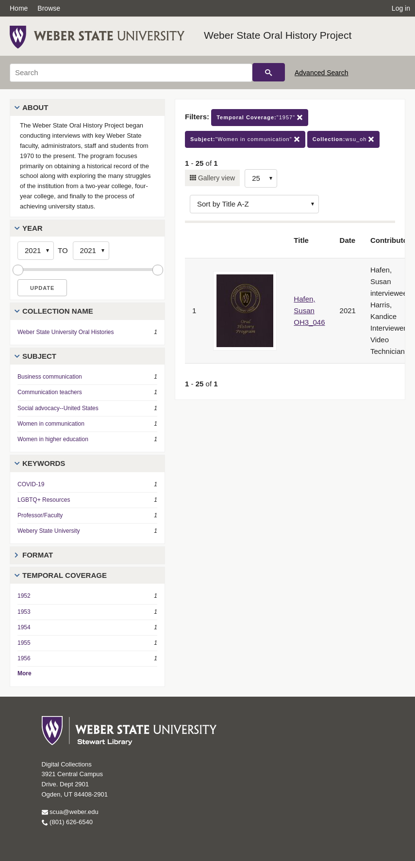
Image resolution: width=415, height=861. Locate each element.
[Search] (131, 73)
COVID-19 (30, 484)
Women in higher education (52, 439)
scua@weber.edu (70, 811)
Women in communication (50, 423)
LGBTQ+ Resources (43, 499)
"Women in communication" (245, 139)
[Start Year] (35, 250)
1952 (24, 595)
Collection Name (57, 311)
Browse (48, 8)
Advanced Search (322, 73)
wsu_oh (344, 139)
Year (32, 228)
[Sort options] (254, 204)
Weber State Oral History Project (277, 35)
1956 (24, 658)
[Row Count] (261, 178)
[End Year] (91, 250)
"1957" (259, 117)
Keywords (43, 463)
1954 (24, 627)
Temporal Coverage (64, 575)
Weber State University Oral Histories (65, 332)
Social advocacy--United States (58, 408)
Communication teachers (49, 392)
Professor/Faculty (40, 515)
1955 (24, 642)
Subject (39, 356)
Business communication (49, 376)
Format (37, 555)
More (24, 673)
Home (19, 8)
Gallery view (215, 178)
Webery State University (48, 530)
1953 (24, 611)
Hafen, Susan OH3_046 (309, 310)
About (35, 107)
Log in (401, 8)
